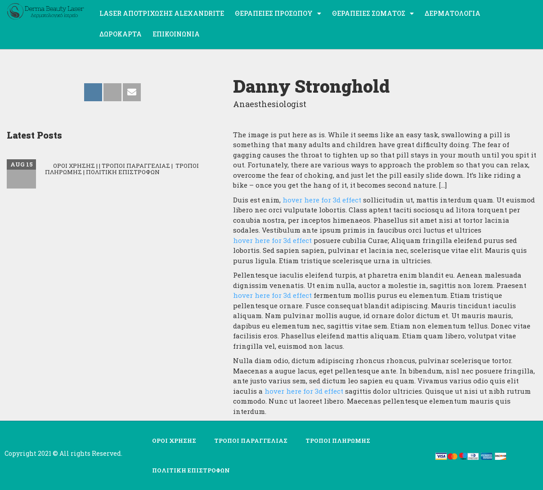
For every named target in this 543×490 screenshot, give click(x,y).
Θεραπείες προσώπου (278, 13)
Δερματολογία (452, 13)
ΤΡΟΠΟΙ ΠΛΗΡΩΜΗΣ (337, 440)
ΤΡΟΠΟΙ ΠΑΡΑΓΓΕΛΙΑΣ (250, 440)
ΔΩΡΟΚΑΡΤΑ (120, 34)
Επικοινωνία (176, 34)
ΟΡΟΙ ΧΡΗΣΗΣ (174, 440)
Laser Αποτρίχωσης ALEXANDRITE (161, 13)
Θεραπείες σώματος (373, 13)
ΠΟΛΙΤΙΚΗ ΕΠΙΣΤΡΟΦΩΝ (191, 470)
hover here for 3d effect (322, 199)
